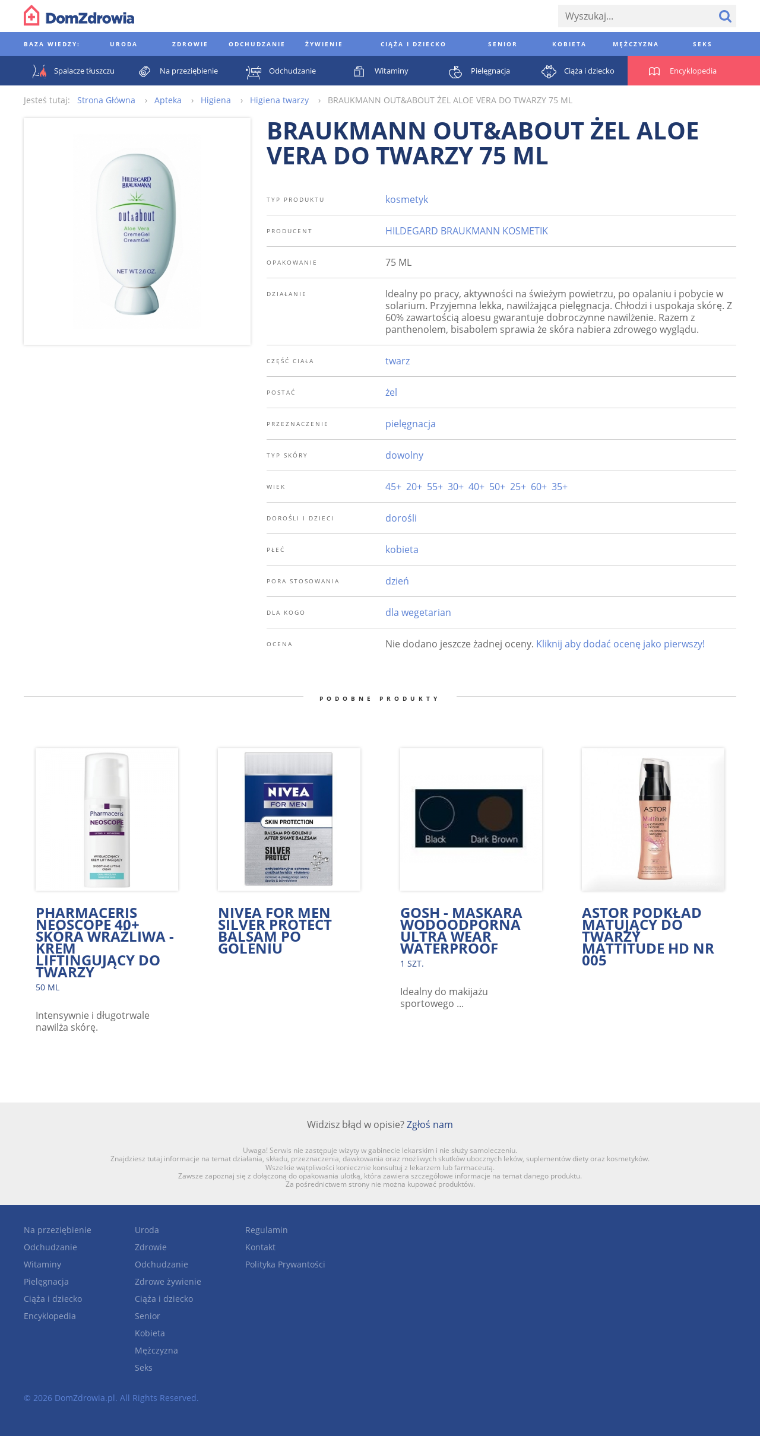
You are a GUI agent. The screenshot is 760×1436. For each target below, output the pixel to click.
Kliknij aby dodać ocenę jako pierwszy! (620, 643)
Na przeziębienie (57, 1229)
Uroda (147, 1229)
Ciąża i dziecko (53, 1298)
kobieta (402, 549)
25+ (518, 486)
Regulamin (266, 1229)
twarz (397, 360)
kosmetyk (406, 199)
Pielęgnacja (46, 1281)
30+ (456, 486)
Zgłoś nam (430, 1124)
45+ (393, 486)
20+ (414, 486)
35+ (560, 486)
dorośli (401, 518)
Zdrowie (151, 1247)
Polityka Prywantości (285, 1264)
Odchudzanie (50, 1247)
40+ (476, 486)
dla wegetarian (418, 612)
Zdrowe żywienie (168, 1281)
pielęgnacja (410, 423)
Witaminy (42, 1264)
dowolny (404, 455)
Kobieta (150, 1333)
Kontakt (260, 1247)
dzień (397, 580)
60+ (539, 486)
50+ (497, 486)
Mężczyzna (156, 1350)
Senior (147, 1315)
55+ (435, 486)
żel (391, 392)
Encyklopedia (50, 1315)
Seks (144, 1367)
